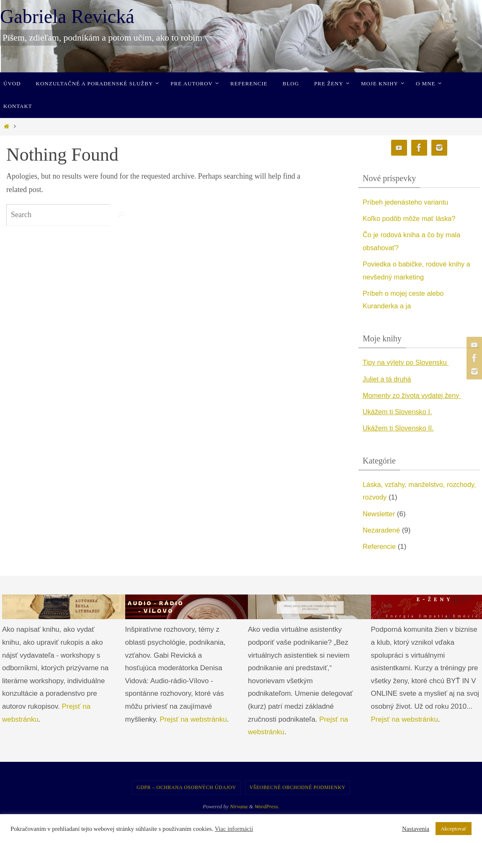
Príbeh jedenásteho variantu (407, 202)
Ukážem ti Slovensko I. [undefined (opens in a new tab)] (399, 412)
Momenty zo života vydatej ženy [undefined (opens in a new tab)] (414, 396)
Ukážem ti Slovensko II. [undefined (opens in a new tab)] (400, 428)
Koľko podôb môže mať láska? (411, 219)
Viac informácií (234, 828)
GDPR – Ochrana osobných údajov (186, 787)
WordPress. (267, 806)
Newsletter (379, 514)
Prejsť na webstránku (193, 719)
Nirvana (239, 806)
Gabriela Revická (67, 16)
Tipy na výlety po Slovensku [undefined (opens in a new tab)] (408, 362)
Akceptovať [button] (454, 828)
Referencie (380, 547)
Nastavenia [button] (415, 828)
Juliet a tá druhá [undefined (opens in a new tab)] (388, 379)
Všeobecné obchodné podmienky (297, 787)
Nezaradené (382, 530)
